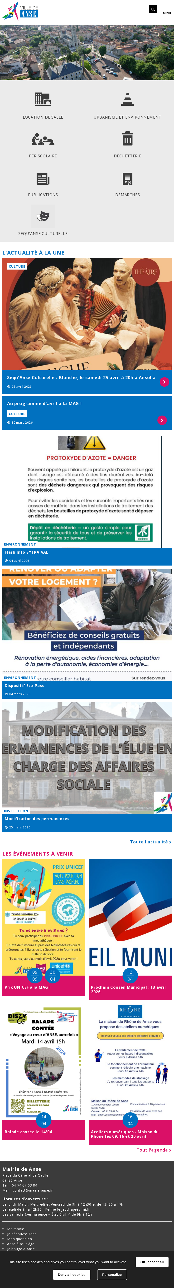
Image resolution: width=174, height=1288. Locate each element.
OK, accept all (152, 1262)
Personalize (112, 1275)
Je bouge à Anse (21, 1249)
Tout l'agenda (152, 1150)
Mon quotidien (19, 1239)
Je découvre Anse (22, 1234)
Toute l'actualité (149, 842)
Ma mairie (15, 1229)
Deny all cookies (71, 1275)
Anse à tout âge (20, 1244)
